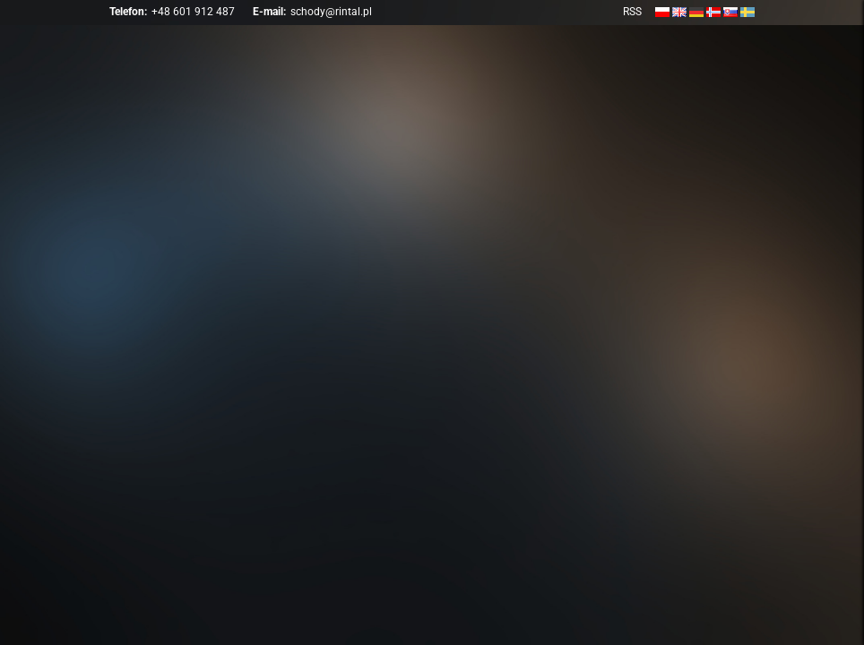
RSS (632, 11)
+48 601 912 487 (193, 11)
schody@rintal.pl (331, 11)
